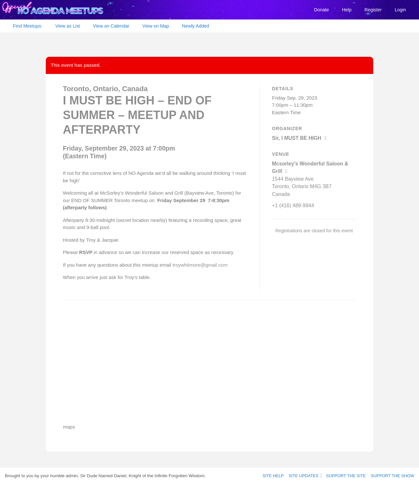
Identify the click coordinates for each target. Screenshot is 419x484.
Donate (321, 9)
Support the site (349, 476)
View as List (67, 26)
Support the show (393, 476)
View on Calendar (111, 26)
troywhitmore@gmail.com (199, 265)
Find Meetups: (27, 26)
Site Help (277, 476)
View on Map (155, 26)
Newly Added (195, 26)
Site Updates (306, 476)
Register (373, 9)
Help (346, 9)
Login (400, 9)
